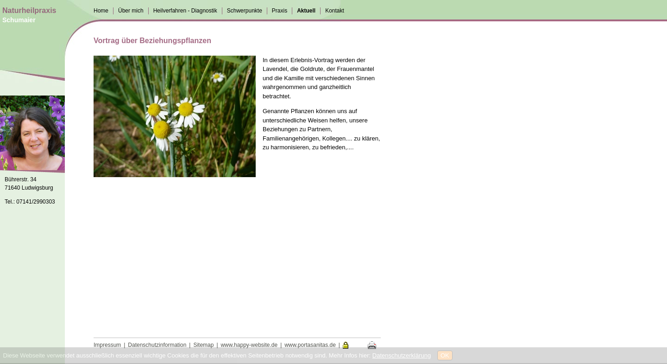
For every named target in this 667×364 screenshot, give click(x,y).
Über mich (131, 10)
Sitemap (203, 345)
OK (444, 355)
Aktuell (306, 10)
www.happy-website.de (248, 345)
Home (101, 10)
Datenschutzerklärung (401, 355)
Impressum (107, 345)
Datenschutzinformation (157, 345)
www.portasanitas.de (310, 345)
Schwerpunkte (244, 10)
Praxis (279, 10)
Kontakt (334, 10)
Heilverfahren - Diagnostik (185, 10)
